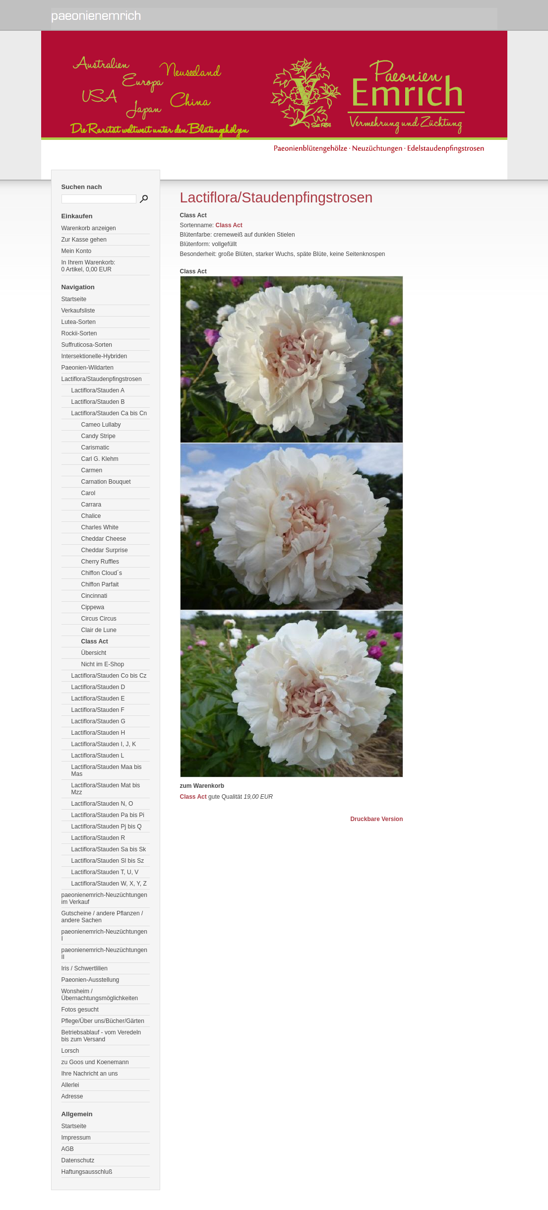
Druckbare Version (376, 819)
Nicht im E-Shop (102, 664)
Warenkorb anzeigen (88, 228)
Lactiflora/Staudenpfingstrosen (101, 379)
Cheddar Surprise (104, 550)
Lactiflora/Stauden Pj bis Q (106, 826)
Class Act (94, 641)
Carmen (92, 470)
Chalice (91, 515)
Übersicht (94, 652)
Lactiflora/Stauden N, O (102, 803)
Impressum (76, 1137)
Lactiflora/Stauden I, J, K (103, 744)
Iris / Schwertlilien (84, 968)
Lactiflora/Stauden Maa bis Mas (106, 770)
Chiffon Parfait (100, 584)
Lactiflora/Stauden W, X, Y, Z (109, 883)
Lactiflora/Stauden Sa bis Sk (108, 849)
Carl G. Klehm (100, 458)
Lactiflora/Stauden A (97, 390)
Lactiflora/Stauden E (98, 698)
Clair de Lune (99, 630)
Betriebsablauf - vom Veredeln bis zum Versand (101, 1036)
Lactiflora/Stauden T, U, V (105, 872)
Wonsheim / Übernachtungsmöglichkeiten (99, 995)
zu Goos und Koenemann (95, 1062)
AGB (67, 1149)
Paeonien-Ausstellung (90, 979)
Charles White (100, 527)
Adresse (72, 1096)
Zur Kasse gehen (84, 239)
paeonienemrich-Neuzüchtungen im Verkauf (104, 898)
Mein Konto (76, 251)
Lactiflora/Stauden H (98, 732)
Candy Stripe (98, 436)
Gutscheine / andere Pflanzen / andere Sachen (102, 917)
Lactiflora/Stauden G (98, 721)
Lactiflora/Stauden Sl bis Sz (107, 860)
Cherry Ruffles (100, 561)
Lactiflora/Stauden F (97, 709)
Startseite (74, 299)
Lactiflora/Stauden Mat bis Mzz (105, 789)
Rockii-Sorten (79, 333)
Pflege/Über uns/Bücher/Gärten (102, 1021)
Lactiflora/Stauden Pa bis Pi (107, 815)
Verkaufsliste (78, 310)
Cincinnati (94, 595)
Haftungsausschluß (87, 1171)
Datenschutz (78, 1160)
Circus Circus (99, 618)
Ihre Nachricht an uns (89, 1073)
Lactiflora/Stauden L (97, 755)
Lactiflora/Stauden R (98, 837)
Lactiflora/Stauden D (98, 687)
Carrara (91, 504)
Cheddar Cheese (103, 538)
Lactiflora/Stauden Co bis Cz (109, 675)
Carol (88, 493)
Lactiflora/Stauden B (98, 401)
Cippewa (93, 607)
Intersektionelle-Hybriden (94, 356)
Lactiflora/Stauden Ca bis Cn (109, 413)
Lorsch (70, 1050)
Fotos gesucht (80, 1009)
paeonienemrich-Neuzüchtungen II (104, 953)
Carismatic (95, 447)
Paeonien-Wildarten (87, 367)
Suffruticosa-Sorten (87, 344)
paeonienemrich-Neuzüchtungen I (104, 935)
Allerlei (70, 1085)
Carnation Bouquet (106, 481)
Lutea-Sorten (78, 321)
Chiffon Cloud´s (101, 573)
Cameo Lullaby (101, 424)
